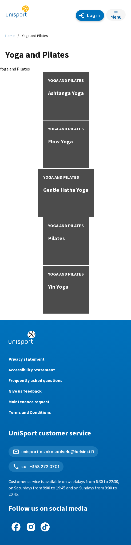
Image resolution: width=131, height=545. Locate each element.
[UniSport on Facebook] (16, 527)
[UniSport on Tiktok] (45, 527)
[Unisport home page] (17, 13)
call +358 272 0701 (40, 466)
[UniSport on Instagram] (31, 527)
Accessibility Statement (32, 369)
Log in (93, 15)
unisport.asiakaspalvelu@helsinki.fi (57, 451)
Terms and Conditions (30, 412)
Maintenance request (29, 401)
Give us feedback (25, 391)
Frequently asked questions (35, 380)
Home (10, 35)
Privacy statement (27, 359)
